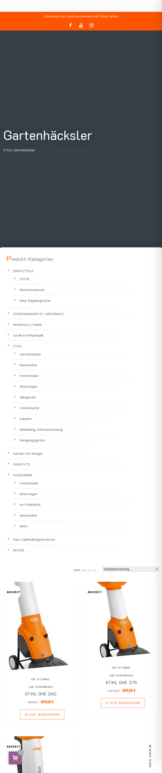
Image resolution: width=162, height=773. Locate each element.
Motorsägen (28, 386)
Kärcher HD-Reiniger (28, 453)
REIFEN (18, 550)
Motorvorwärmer (32, 290)
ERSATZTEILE (23, 271)
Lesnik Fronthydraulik (28, 335)
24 (88, 570)
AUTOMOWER (30, 504)
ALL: (94, 570)
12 (83, 570)
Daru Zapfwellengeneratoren (34, 539)
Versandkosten (44, 686)
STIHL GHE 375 (121, 682)
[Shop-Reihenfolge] (131, 569)
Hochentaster (30, 408)
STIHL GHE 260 (40, 693)
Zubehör (26, 418)
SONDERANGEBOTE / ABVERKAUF (38, 314)
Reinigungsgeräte (32, 440)
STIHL (17, 346)
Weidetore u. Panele (27, 324)
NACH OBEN (150, 755)
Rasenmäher (28, 365)
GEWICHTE (21, 464)
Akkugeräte (28, 397)
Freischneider (29, 375)
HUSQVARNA (22, 475)
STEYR (24, 279)
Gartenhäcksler (30, 354)
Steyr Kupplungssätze (35, 300)
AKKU (24, 526)
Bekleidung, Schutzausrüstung (41, 429)
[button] (42, 714)
